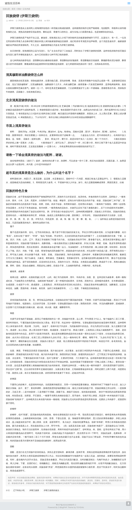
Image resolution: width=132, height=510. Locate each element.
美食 (19, 9)
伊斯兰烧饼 (34, 490)
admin (11, 20)
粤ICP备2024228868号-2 (66, 505)
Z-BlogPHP (62, 507)
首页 (13, 9)
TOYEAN (80, 507)
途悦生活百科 (12, 3)
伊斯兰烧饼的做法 (51, 490)
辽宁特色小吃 (19, 490)
